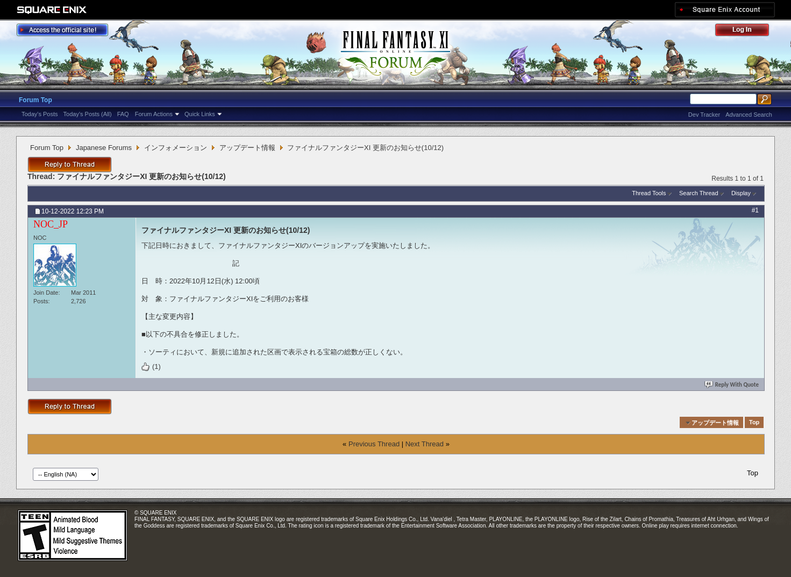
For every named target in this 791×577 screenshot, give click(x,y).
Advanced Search (748, 114)
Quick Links (199, 114)
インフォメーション (175, 148)
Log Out (747, 31)
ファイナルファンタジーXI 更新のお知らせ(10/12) (141, 176)
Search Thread (698, 193)
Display (741, 193)
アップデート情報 (247, 148)
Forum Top (35, 100)
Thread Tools (649, 193)
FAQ (123, 114)
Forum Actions (154, 114)
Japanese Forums (104, 148)
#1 (755, 210)
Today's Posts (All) (87, 114)
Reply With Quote (732, 384)
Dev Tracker (704, 114)
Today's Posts (40, 114)
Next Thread (424, 444)
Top (754, 422)
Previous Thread (374, 444)
